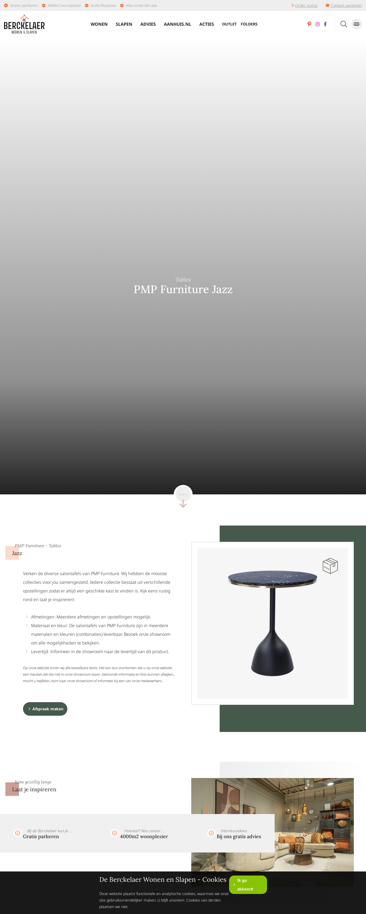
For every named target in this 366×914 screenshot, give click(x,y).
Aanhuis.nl (177, 24)
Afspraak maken (47, 708)
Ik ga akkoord (245, 885)
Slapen (124, 24)
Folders (249, 24)
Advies (148, 24)
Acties (206, 24)
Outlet (229, 24)
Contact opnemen (346, 5)
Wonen (99, 24)
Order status (306, 5)
